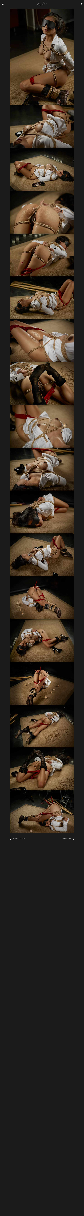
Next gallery (66, 838)
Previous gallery (19, 838)
